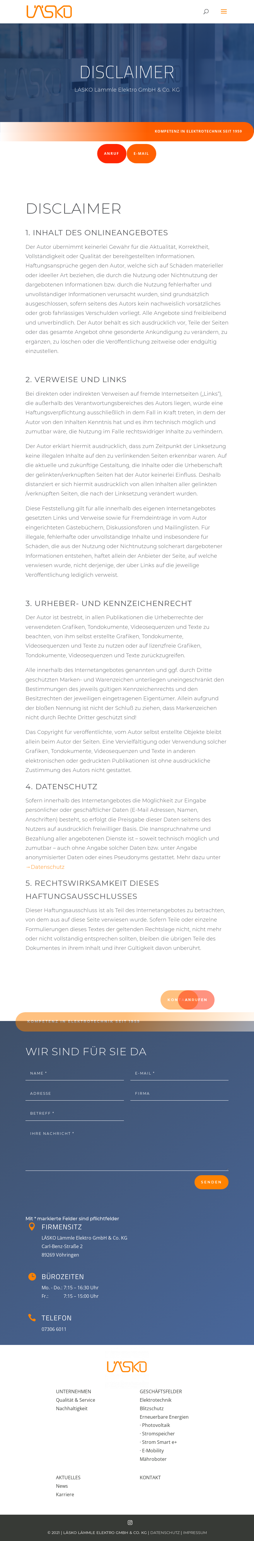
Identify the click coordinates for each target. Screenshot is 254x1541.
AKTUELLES (68, 1477)
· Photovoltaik (155, 1425)
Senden (211, 1182)
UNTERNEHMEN (73, 1391)
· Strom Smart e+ (158, 1442)
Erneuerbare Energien (164, 1417)
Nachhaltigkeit (72, 1408)
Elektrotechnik (155, 1400)
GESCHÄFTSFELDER (161, 1391)
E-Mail (123, 153)
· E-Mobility (152, 1450)
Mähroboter (153, 1459)
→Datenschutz (44, 867)
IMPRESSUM (195, 1532)
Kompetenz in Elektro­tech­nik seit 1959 (194, 131)
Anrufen (233, 1000)
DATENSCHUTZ (165, 1532)
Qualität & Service (75, 1400)
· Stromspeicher (157, 1433)
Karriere (65, 1494)
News (62, 1486)
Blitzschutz (152, 1408)
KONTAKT (150, 1477)
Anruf (85, 153)
